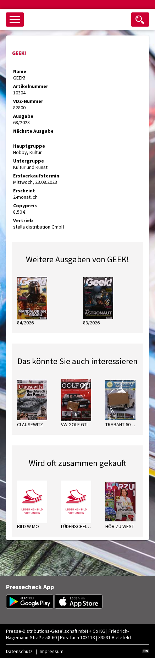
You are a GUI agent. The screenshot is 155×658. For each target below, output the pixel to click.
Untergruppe (28, 161)
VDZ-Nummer (28, 101)
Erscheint (24, 190)
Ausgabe (23, 116)
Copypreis (25, 205)
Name (19, 71)
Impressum (51, 651)
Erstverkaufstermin (36, 175)
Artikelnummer (30, 86)
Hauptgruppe (29, 146)
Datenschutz (19, 651)
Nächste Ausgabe (33, 131)
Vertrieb (23, 220)
